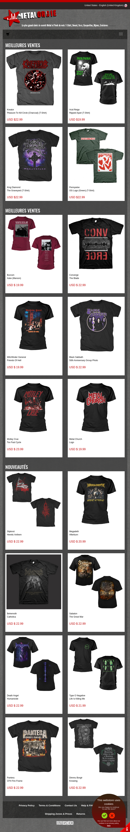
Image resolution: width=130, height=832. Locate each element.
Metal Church (75, 439)
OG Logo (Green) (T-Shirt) (81, 190)
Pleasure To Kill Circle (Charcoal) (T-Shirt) (27, 113)
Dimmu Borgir (75, 777)
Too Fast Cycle (14, 442)
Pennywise (74, 187)
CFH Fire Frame (14, 781)
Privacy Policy (27, 805)
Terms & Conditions (50, 805)
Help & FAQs (88, 805)
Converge (74, 275)
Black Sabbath (76, 357)
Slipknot (11, 531)
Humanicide (12, 699)
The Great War (76, 617)
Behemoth (12, 613)
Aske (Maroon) (14, 278)
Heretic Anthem (14, 534)
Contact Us (71, 805)
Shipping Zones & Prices (58, 814)
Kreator (10, 109)
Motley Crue (13, 439)
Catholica (11, 617)
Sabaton (73, 613)
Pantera (10, 777)
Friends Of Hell (14, 360)
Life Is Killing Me (77, 699)
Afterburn (73, 534)
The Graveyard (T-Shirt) (18, 190)
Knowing (73, 781)
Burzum (10, 275)
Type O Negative (77, 695)
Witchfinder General (16, 357)
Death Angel (13, 695)
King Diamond (13, 187)
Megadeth (74, 531)
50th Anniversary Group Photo (83, 360)
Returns (80, 814)
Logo (71, 442)
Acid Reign (74, 109)
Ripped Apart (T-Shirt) (79, 113)
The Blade (74, 278)
